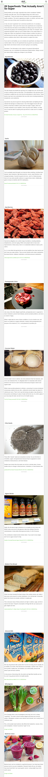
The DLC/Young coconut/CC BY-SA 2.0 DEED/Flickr (15, 399)
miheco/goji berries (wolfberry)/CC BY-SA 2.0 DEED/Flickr (17, 257)
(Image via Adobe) (8, 688)
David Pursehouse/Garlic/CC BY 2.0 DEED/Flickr (15, 183)
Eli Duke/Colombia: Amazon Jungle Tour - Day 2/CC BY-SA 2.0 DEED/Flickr (21, 114)
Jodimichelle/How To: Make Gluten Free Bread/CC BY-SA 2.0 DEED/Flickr (20, 586)
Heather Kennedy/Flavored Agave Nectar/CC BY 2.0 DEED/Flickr (18, 536)
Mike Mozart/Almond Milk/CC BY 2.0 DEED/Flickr (15, 639)
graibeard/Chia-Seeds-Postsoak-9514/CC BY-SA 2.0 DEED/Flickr (18, 467)
